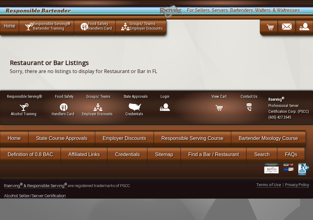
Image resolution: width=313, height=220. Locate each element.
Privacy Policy (297, 184)
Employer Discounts (124, 138)
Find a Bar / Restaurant (213, 154)
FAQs (291, 154)
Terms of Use (268, 184)
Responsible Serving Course (192, 138)
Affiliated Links (84, 154)
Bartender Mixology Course (268, 138)
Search (262, 154)
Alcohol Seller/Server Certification (35, 195)
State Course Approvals (61, 138)
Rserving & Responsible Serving (35, 185)
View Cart (219, 96)
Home (9, 26)
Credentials (127, 154)
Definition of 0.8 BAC (30, 154)
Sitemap (164, 154)
